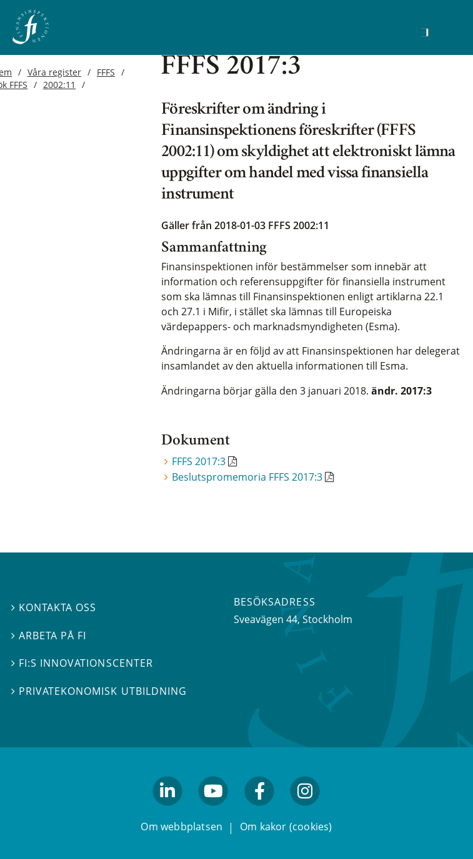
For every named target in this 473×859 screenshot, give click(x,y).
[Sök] (425, 32)
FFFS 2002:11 (298, 225)
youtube (214, 811)
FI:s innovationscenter (82, 663)
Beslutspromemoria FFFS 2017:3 (247, 477)
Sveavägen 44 (265, 619)
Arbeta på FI (48, 635)
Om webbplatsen (181, 826)
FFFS (106, 72)
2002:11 (59, 85)
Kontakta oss (53, 607)
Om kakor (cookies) (286, 826)
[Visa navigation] (444, 31)
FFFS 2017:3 (199, 461)
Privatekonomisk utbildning (99, 691)
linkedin (168, 811)
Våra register (54, 72)
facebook (259, 811)
